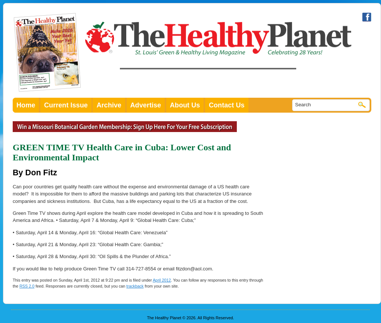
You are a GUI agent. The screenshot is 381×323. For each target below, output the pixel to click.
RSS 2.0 (26, 286)
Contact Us (227, 105)
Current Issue (66, 105)
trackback (134, 286)
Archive (108, 105)
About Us (185, 105)
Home (25, 105)
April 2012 (162, 280)
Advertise (145, 105)
